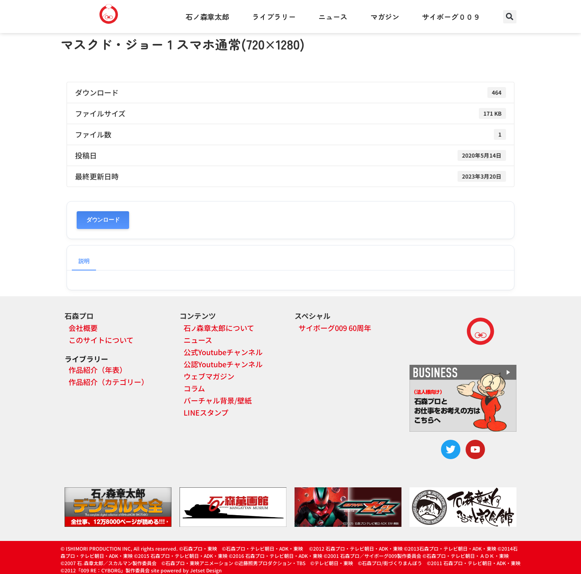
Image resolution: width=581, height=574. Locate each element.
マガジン (384, 16)
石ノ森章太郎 (207, 16)
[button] (509, 16)
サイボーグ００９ (451, 16)
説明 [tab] (84, 261)
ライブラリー (274, 16)
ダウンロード (102, 219)
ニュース (332, 16)
